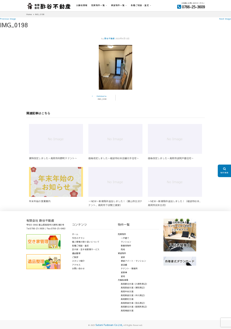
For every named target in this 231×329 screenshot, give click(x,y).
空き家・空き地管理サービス (86, 249)
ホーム (75, 234)
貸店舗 (124, 264)
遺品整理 (76, 253)
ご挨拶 (75, 257)
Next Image (225, 18)
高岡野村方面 (127, 299)
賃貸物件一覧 (118, 5)
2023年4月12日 (122, 38)
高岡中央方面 (127, 291)
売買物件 (122, 234)
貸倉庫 (124, 272)
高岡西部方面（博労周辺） (133, 287)
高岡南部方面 (127, 310)
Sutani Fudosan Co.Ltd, (109, 324)
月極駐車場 (123, 279)
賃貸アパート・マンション (133, 260)
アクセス (76, 264)
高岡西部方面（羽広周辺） (133, 302)
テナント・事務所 (129, 268)
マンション (126, 241)
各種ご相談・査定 (140, 5)
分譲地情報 (81, 5)
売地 (123, 249)
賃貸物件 (122, 253)
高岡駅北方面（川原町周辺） (134, 283)
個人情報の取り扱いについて (86, 241)
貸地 (123, 276)
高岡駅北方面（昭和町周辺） (134, 306)
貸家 (123, 257)
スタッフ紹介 (78, 260)
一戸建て (125, 237)
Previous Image (8, 18)
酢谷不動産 (109, 38)
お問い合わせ (78, 268)
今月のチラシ (78, 237)
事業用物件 (126, 245)
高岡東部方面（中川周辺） (133, 295)
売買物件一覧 (98, 5)
